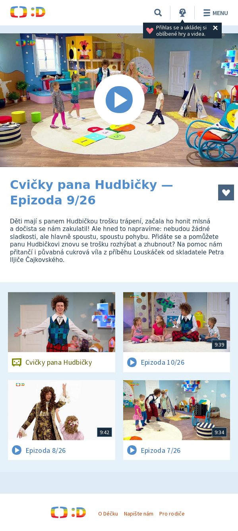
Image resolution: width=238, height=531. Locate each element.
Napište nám (138, 513)
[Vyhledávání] (158, 12)
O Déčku (108, 513)
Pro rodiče (171, 513)
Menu (214, 13)
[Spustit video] (119, 100)
